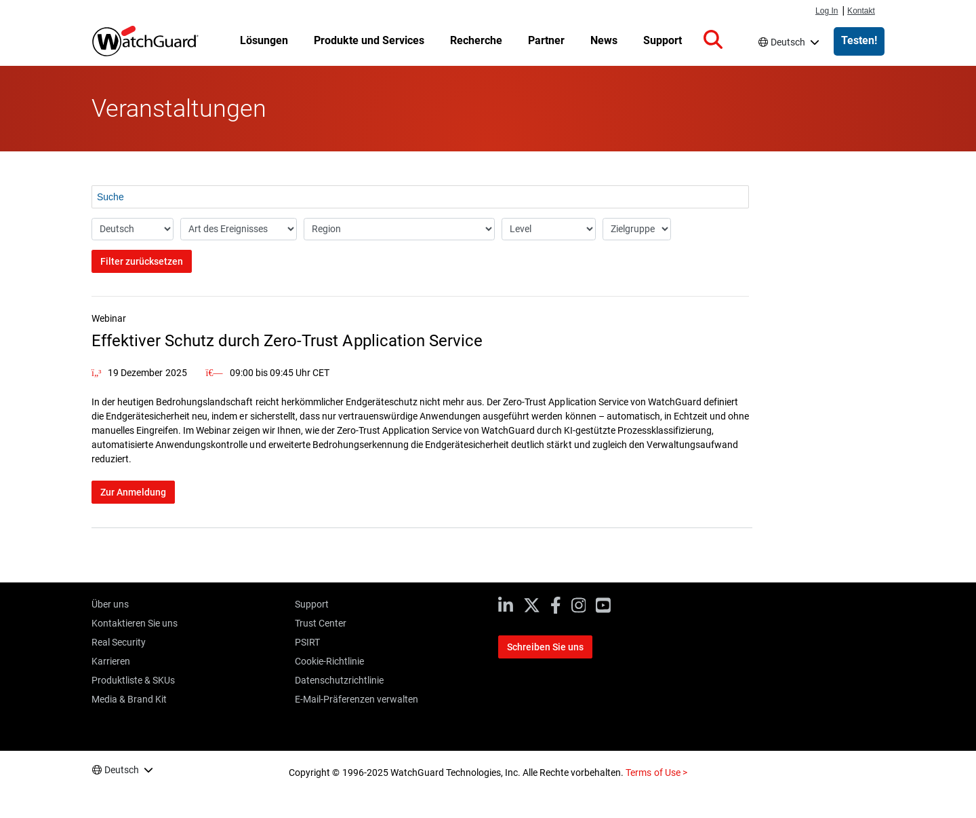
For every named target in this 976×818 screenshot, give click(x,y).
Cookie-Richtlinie (329, 661)
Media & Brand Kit (129, 699)
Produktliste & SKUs (133, 680)
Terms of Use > (656, 772)
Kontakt (861, 11)
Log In (826, 11)
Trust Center (320, 623)
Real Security (119, 642)
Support (312, 604)
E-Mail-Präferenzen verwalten (356, 699)
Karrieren (111, 661)
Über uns (110, 604)
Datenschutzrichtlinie (339, 680)
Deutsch (788, 42)
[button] (713, 40)
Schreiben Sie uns (545, 647)
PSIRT (307, 642)
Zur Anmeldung (133, 492)
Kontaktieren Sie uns (135, 623)
